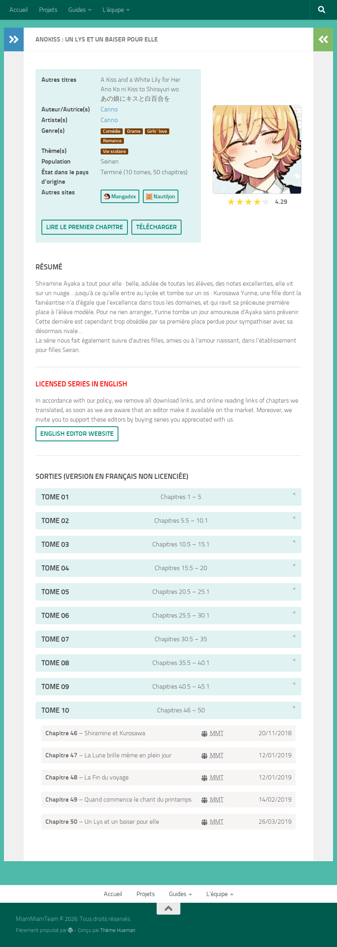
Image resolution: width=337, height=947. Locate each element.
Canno (109, 109)
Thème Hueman (117, 930)
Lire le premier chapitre (84, 227)
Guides (77, 9)
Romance (112, 140)
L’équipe (113, 9)
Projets (48, 9)
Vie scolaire (114, 151)
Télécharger (156, 227)
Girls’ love (157, 131)
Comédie (111, 131)
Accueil (18, 9)
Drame (133, 131)
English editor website (77, 433)
